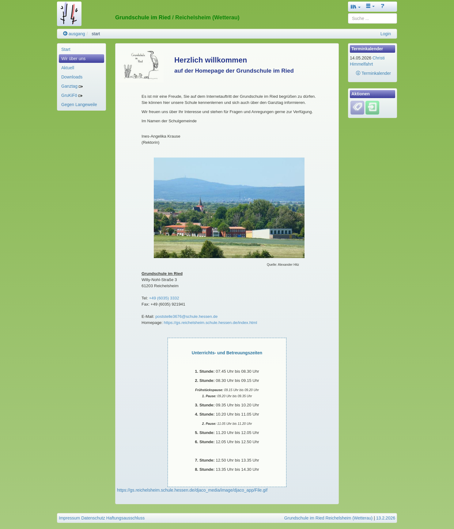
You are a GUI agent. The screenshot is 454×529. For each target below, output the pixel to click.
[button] (355, 6)
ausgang (74, 33)
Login (385, 33)
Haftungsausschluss (125, 518)
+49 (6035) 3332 (164, 298)
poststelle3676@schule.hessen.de (186, 316)
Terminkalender (373, 73)
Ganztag (72, 86)
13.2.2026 (385, 518)
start (96, 33)
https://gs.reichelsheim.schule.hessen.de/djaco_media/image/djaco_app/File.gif (192, 490)
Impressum (69, 518)
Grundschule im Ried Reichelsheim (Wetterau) (328, 518)
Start (65, 49)
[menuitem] (81, 49)
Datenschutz (93, 518)
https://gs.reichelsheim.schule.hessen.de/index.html (210, 322)
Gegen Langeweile (79, 104)
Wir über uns (73, 58)
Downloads (71, 76)
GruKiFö (71, 95)
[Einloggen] (372, 107)
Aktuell (67, 67)
